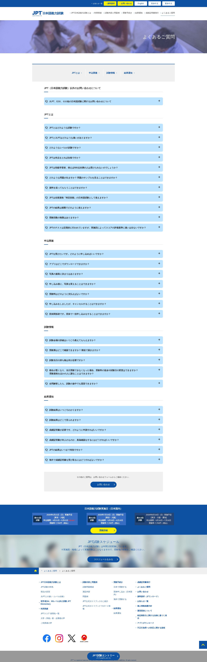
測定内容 (86, 591)
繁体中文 (168, 3)
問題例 (85, 596)
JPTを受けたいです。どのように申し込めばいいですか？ (76, 253)
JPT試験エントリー (103, 656)
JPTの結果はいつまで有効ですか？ (66, 449)
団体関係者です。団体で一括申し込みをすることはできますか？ (79, 313)
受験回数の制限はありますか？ (64, 217)
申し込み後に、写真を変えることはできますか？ (72, 283)
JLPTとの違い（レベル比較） (53, 596)
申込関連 (93, 73)
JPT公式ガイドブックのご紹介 (95, 601)
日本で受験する (120, 586)
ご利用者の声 (46, 623)
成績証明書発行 (143, 582)
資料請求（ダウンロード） (148, 596)
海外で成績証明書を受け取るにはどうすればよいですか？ (76, 459)
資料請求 (111, 3)
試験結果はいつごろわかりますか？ (66, 409)
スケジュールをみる (103, 559)
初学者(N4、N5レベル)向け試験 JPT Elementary (56, 602)
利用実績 (44, 608)
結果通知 (128, 73)
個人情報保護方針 (144, 605)
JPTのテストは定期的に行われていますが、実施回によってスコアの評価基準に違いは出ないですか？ (97, 227)
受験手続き (118, 582)
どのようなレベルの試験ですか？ (65, 147)
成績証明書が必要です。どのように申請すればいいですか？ (77, 429)
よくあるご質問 (49, 570)
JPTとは (76, 73)
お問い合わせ (126, 3)
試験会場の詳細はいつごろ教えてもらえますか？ (72, 340)
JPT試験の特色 (47, 586)
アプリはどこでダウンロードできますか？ (69, 264)
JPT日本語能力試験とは (51, 582)
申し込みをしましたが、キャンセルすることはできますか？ (77, 303)
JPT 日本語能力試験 (48, 14)
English (141, 3)
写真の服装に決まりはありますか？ (66, 273)
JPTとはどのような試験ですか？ (65, 127)
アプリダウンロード (145, 623)
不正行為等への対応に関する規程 (151, 627)
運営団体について (144, 610)
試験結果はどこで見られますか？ (65, 419)
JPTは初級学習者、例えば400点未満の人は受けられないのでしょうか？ (83, 167)
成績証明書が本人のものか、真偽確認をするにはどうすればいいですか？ (84, 439)
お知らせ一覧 (97, 3)
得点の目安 (45, 591)
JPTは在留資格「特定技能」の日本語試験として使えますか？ (78, 197)
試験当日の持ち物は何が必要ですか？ (67, 360)
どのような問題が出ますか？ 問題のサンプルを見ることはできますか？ (83, 177)
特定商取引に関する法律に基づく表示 (152, 616)
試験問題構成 (88, 586)
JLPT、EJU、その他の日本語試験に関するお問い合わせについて (80, 101)
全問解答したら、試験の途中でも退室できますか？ (73, 383)
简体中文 (154, 3)
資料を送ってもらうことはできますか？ (68, 187)
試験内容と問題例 (90, 582)
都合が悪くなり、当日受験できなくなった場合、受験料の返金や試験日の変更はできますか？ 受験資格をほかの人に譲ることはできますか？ (93, 371)
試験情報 (111, 73)
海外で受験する (120, 599)
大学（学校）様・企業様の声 (53, 618)
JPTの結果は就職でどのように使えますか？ (70, 207)
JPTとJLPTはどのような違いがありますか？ (70, 137)
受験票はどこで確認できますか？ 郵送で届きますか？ (74, 350)
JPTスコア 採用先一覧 (50, 613)
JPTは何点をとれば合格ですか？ (65, 157)
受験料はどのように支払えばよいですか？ (69, 293)
